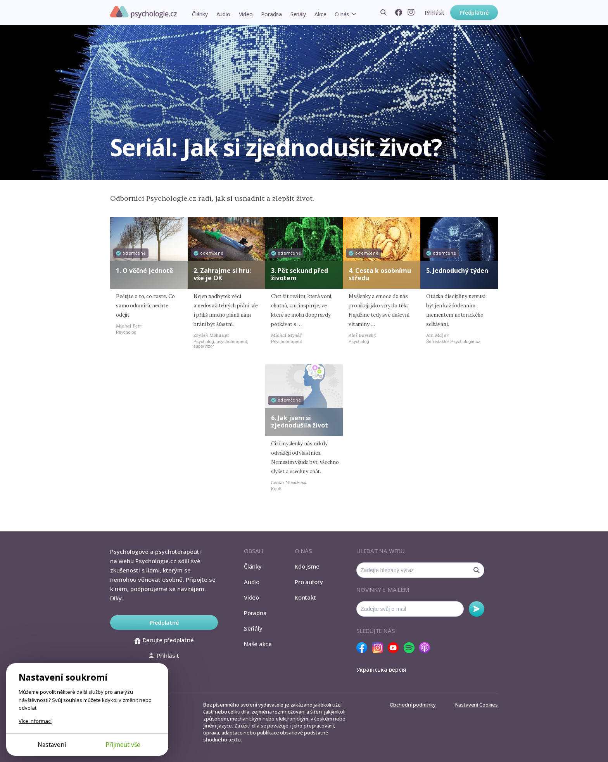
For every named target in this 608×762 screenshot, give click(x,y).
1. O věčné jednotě (144, 270)
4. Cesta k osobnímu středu (380, 274)
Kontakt (305, 597)
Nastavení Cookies (476, 704)
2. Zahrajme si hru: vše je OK (222, 274)
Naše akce (258, 644)
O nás (342, 14)
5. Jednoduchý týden (457, 270)
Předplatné (474, 12)
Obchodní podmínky (413, 704)
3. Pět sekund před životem (299, 274)
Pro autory (309, 582)
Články (200, 14)
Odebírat (476, 609)
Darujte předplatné (164, 640)
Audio (223, 14)
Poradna (271, 14)
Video (246, 14)
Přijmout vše (122, 744)
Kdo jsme (307, 566)
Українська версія (381, 669)
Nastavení (52, 744)
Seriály (298, 14)
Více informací (35, 720)
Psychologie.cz (143, 12)
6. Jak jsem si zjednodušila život (299, 421)
